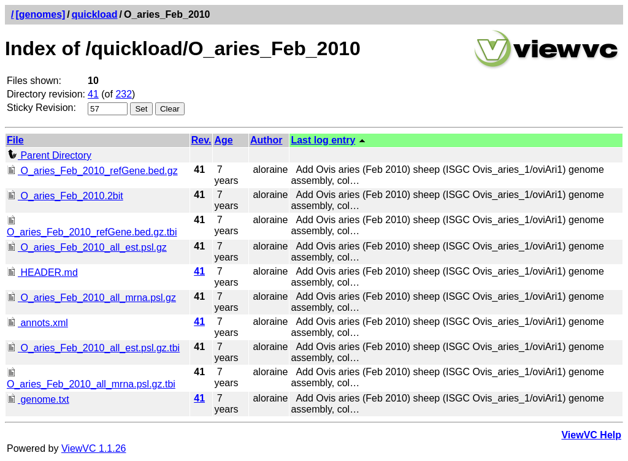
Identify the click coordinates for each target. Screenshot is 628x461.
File (15, 140)
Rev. (201, 140)
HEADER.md (42, 272)
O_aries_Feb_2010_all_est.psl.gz (87, 247)
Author (266, 140)
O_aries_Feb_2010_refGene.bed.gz (92, 171)
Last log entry (323, 140)
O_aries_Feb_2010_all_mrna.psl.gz (91, 297)
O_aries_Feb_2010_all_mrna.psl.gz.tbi (91, 378)
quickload (95, 14)
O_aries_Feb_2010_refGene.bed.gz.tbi (92, 226)
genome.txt (38, 399)
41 (93, 94)
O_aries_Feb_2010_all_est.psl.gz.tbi (93, 348)
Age (223, 140)
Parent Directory (49, 155)
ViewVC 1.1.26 (93, 448)
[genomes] (40, 14)
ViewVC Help (591, 435)
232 (123, 94)
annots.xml (37, 323)
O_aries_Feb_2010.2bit (65, 196)
